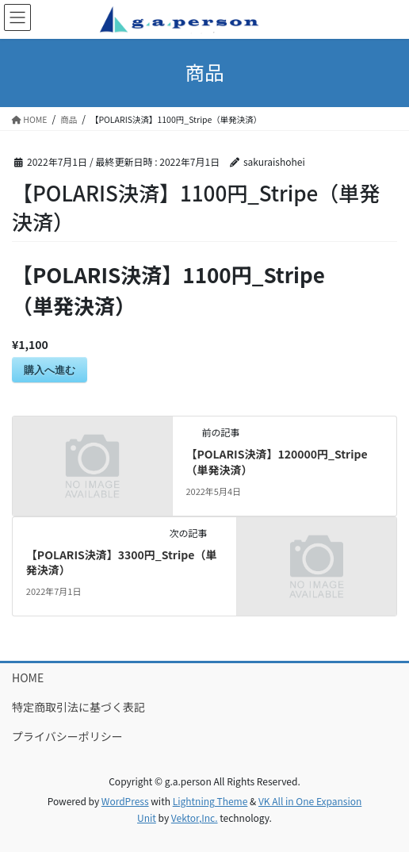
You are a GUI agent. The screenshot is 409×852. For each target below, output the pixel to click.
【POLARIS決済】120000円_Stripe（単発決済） (276, 462)
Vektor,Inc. (194, 817)
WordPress (125, 801)
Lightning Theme (210, 801)
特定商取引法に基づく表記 (78, 707)
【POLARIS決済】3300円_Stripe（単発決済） (121, 562)
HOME (28, 677)
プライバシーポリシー (67, 736)
